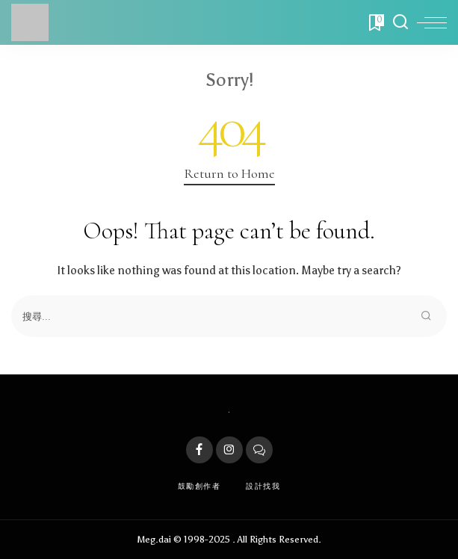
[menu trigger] (432, 22)
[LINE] (259, 449)
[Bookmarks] (375, 22)
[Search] (400, 22)
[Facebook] (199, 449)
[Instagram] (229, 449)
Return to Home (229, 173)
